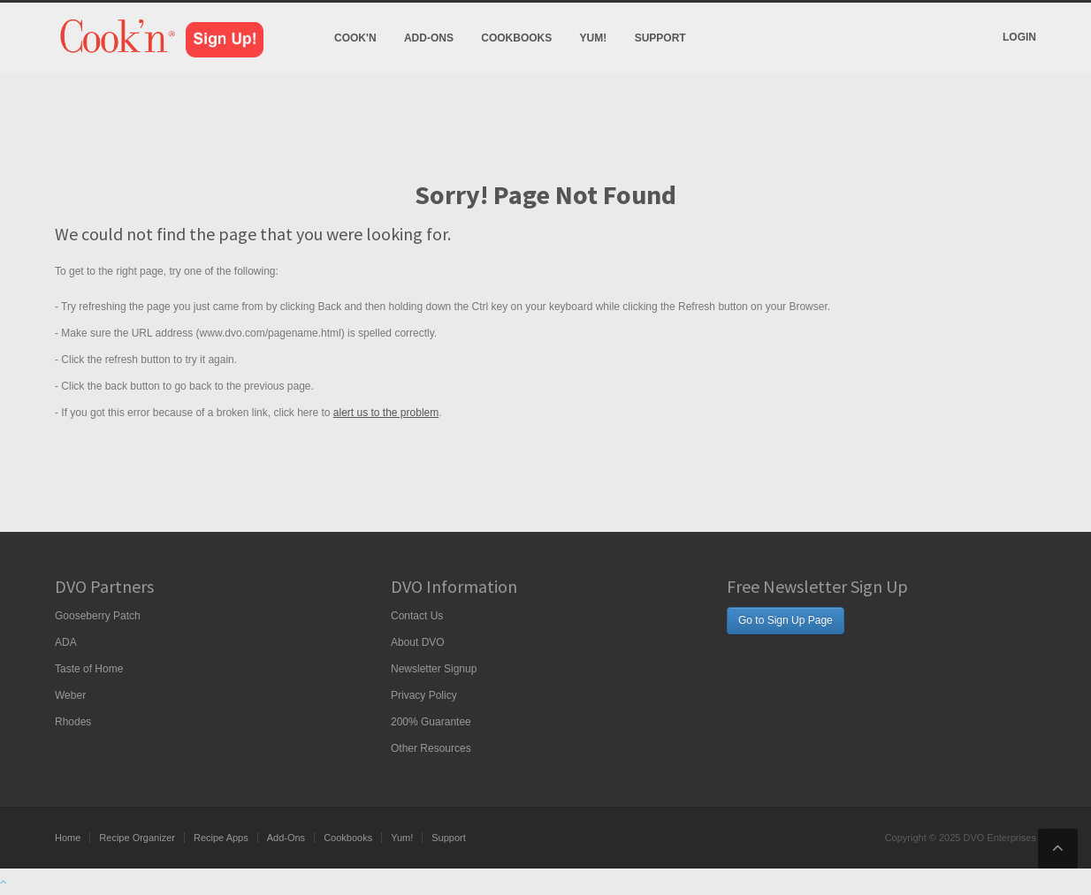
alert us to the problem (386, 412)
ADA (66, 642)
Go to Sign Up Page (785, 620)
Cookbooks (516, 38)
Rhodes (73, 722)
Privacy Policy (424, 695)
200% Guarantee (431, 722)
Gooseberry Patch (98, 616)
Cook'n (355, 38)
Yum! (593, 38)
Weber (70, 695)
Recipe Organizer (137, 837)
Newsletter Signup (434, 669)
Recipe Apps (221, 837)
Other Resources (431, 748)
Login (1019, 37)
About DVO (418, 642)
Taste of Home (89, 669)
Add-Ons (429, 38)
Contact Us (417, 616)
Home (67, 837)
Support (660, 38)
